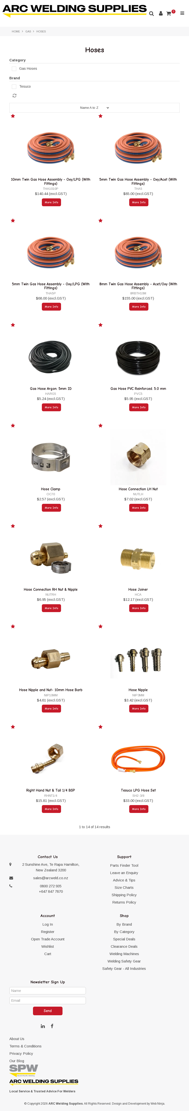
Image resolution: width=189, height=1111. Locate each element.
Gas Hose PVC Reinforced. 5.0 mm (138, 388)
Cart (47, 954)
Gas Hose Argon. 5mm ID (51, 388)
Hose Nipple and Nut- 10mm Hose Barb (50, 690)
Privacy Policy (21, 1053)
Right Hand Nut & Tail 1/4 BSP (50, 790)
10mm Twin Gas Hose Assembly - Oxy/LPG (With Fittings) (50, 181)
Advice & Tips (124, 880)
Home (16, 31)
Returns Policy (124, 902)
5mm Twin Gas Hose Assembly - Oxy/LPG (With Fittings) (51, 286)
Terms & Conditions (25, 1046)
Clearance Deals (124, 946)
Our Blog (16, 1061)
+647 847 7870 (51, 891)
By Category (124, 932)
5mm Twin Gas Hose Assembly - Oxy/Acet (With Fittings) (138, 181)
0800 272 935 (51, 886)
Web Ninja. (158, 1103)
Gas (28, 31)
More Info (51, 202)
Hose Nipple (138, 690)
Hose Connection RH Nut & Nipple (51, 589)
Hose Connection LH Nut (138, 489)
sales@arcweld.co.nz (50, 878)
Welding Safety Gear (124, 961)
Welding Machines (124, 954)
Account (161, 13)
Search (151, 13)
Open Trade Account (47, 939)
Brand (14, 78)
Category (17, 60)
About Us (16, 1039)
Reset (95, 96)
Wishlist (47, 946)
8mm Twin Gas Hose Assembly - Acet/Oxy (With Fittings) (138, 286)
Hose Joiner (138, 589)
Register (47, 932)
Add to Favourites (13, 117)
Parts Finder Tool (124, 865)
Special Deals (124, 939)
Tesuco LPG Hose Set (138, 790)
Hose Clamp (50, 489)
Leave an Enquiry (124, 873)
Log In (47, 924)
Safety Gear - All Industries (124, 968)
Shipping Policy (124, 895)
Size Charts (124, 887)
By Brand (124, 924)
